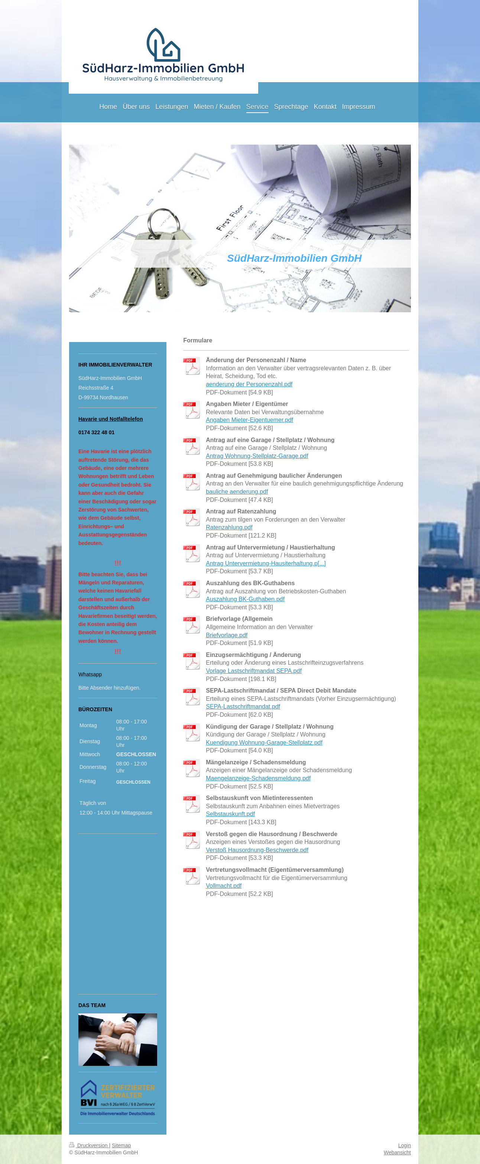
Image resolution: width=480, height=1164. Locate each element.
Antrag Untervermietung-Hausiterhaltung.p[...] (266, 563)
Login (404, 1145)
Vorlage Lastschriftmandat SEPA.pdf (254, 671)
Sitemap (121, 1145)
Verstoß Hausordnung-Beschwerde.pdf (257, 850)
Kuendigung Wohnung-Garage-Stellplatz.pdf (264, 742)
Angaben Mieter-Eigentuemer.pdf (249, 420)
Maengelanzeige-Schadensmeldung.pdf (258, 778)
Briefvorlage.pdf (226, 635)
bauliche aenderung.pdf (237, 492)
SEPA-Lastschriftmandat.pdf (243, 706)
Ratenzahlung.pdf (229, 527)
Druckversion (89, 1145)
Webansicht (397, 1152)
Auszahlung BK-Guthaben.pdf (245, 599)
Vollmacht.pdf (223, 886)
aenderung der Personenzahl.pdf (249, 384)
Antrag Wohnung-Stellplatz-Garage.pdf (257, 456)
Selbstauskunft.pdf (230, 814)
